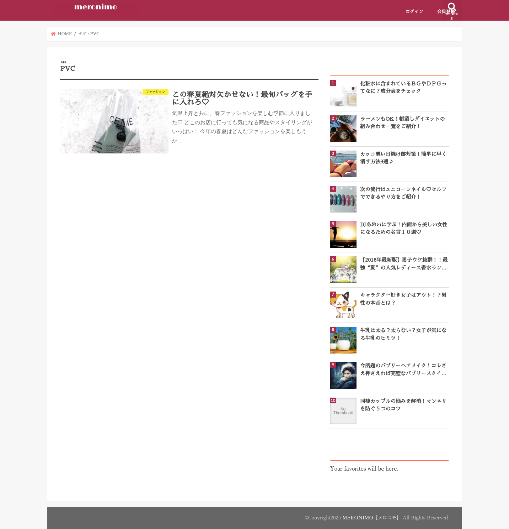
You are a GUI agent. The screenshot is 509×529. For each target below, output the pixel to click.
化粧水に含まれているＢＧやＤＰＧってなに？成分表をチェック (403, 87)
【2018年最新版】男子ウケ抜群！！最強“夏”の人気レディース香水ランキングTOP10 (404, 264)
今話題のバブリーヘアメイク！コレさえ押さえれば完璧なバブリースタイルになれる (403, 370)
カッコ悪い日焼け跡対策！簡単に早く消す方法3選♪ (403, 158)
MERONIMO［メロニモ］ (371, 517)
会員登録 (446, 12)
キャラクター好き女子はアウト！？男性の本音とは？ (403, 299)
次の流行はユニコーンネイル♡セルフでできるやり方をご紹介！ (403, 193)
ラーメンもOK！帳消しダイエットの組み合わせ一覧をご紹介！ (402, 122)
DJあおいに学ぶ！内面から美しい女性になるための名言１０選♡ (403, 228)
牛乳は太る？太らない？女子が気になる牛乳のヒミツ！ (403, 334)
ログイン (414, 12)
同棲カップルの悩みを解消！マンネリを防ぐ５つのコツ (403, 405)
